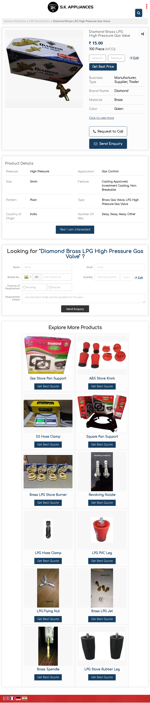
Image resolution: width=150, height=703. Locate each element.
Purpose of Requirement (12, 287)
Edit (134, 58)
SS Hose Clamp (48, 436)
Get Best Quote (48, 386)
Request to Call (108, 132)
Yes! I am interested (75, 229)
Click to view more (101, 118)
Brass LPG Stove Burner (48, 495)
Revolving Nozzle (102, 495)
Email (90, 267)
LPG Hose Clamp (48, 553)
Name (16, 267)
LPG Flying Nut (48, 611)
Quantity (88, 277)
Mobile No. (14, 277)
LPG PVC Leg (102, 553)
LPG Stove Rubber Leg (102, 669)
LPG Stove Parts (39, 21)
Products (20, 21)
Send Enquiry (108, 144)
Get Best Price (103, 67)
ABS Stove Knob (102, 378)
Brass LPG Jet (102, 611)
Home (8, 21)
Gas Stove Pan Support (48, 378)
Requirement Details (12, 298)
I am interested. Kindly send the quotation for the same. (83, 298)
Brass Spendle (48, 669)
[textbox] (116, 58)
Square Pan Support (102, 436)
